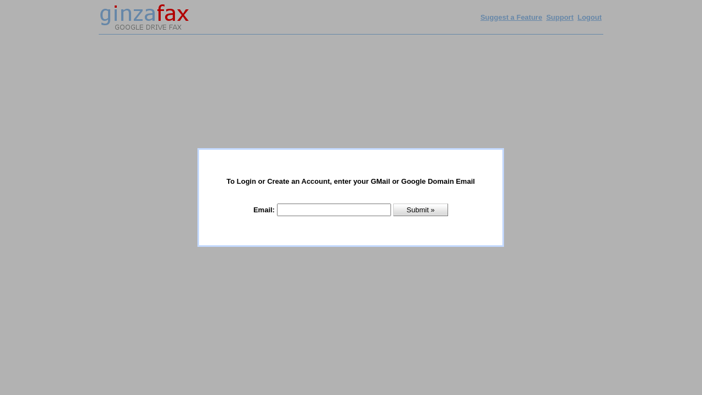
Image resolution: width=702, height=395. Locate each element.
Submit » (420, 210)
